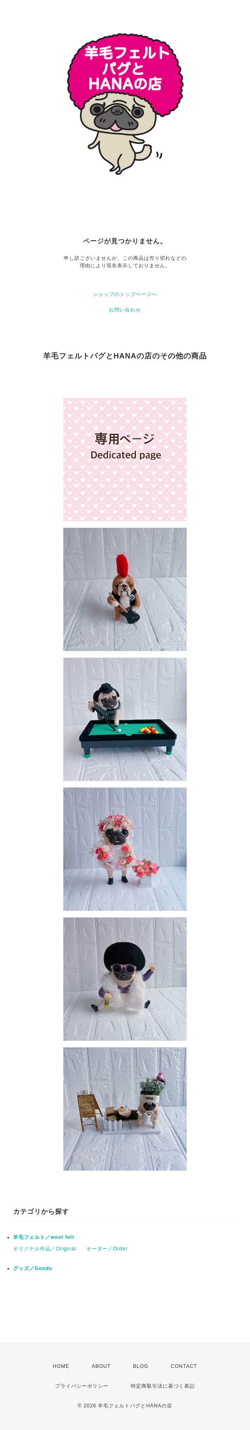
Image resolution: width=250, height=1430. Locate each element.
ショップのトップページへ (125, 294)
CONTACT (184, 1366)
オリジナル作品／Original (44, 1249)
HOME (61, 1366)
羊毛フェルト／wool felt (43, 1237)
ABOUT (101, 1366)
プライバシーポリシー (82, 1386)
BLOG (140, 1366)
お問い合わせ (125, 310)
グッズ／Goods (32, 1268)
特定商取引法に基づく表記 (163, 1386)
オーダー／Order (107, 1249)
